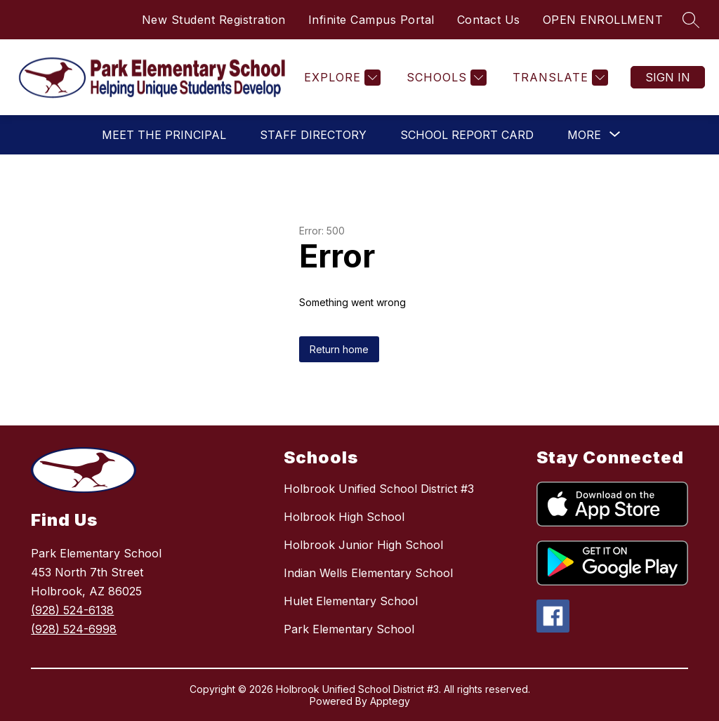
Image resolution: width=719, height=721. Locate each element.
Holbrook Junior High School (363, 545)
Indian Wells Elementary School (368, 573)
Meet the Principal (164, 135)
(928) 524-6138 (72, 610)
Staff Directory (313, 135)
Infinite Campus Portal (371, 20)
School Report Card (467, 135)
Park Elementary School (349, 629)
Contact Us (488, 20)
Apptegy (390, 701)
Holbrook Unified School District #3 (379, 489)
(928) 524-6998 (74, 629)
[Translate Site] (558, 77)
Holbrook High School (344, 517)
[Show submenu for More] (584, 134)
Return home (339, 349)
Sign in (667, 77)
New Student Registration (214, 20)
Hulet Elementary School (351, 601)
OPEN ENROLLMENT (603, 20)
